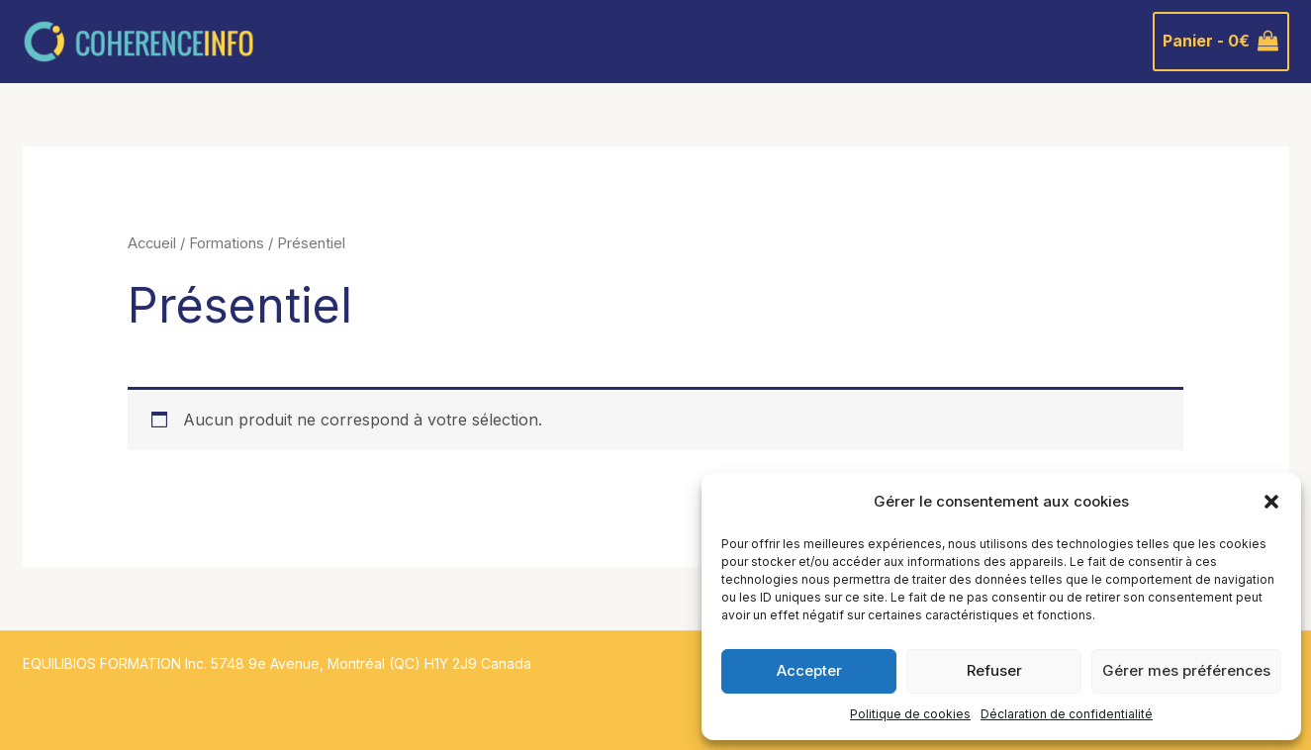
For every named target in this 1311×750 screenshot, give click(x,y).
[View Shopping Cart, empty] (1221, 41)
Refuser (994, 670)
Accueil (152, 243)
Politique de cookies (910, 713)
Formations (226, 243)
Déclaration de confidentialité (1067, 713)
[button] (1271, 502)
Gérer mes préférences (1186, 670)
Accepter (809, 670)
